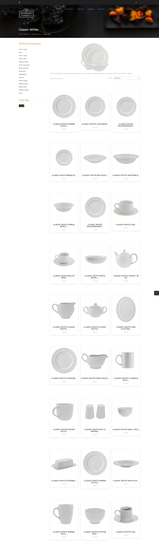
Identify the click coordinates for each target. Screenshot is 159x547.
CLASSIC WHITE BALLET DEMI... (64, 277)
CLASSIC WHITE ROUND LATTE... (64, 430)
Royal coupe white (24, 65)
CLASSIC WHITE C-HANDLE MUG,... (126, 379)
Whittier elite (23, 87)
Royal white (22, 71)
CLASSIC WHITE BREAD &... (64, 175)
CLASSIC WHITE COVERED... (63, 481)
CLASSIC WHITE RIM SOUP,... (95, 175)
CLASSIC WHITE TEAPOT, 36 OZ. (126, 277)
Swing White (22, 74)
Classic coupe (23, 55)
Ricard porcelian (23, 62)
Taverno (21, 77)
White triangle (23, 80)
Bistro (20, 52)
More (138, 9)
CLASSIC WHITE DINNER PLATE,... (64, 125)
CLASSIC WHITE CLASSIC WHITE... (64, 328)
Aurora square (23, 49)
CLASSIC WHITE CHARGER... (63, 378)
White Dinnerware (30, 44)
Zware (21, 93)
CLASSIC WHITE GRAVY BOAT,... (95, 378)
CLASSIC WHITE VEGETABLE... (125, 175)
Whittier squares (24, 90)
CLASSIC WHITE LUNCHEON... (95, 124)
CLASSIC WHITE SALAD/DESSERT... (126, 125)
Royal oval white (23, 68)
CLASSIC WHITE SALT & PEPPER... (95, 430)
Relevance (127, 78)
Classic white (23, 58)
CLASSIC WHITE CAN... (126, 225)
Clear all (21, 106)
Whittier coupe (23, 83)
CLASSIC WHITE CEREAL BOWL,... (64, 226)
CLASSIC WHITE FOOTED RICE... (95, 533)
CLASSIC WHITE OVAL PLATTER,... (126, 328)
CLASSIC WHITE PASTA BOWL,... (95, 277)
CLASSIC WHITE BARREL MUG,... (64, 533)
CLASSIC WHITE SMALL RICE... (126, 429)
